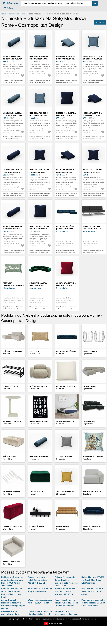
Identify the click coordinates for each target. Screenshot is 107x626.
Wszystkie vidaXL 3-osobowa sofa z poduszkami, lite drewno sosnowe (93, 252)
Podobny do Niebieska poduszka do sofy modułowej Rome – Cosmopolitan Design (13, 82)
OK (46, 623)
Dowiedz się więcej (56, 624)
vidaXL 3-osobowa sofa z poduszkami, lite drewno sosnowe (93, 228)
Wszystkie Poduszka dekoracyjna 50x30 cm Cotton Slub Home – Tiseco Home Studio (13, 308)
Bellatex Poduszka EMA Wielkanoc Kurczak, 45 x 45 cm (92, 591)
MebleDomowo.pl (11, 3)
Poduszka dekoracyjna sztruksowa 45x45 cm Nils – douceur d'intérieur (66, 603)
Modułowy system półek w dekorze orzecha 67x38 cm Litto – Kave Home (93, 603)
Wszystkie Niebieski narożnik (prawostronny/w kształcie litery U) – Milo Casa (66, 252)
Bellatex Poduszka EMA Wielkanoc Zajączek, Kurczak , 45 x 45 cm (65, 591)
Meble (3, 14)
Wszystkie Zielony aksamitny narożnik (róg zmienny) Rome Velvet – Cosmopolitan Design (39, 308)
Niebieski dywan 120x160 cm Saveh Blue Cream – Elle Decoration (92, 580)
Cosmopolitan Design (17, 14)
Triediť (98, 22)
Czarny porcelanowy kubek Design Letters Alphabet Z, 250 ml (37, 580)
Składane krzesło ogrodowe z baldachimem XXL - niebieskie (66, 614)
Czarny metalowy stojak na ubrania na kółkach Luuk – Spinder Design (40, 614)
